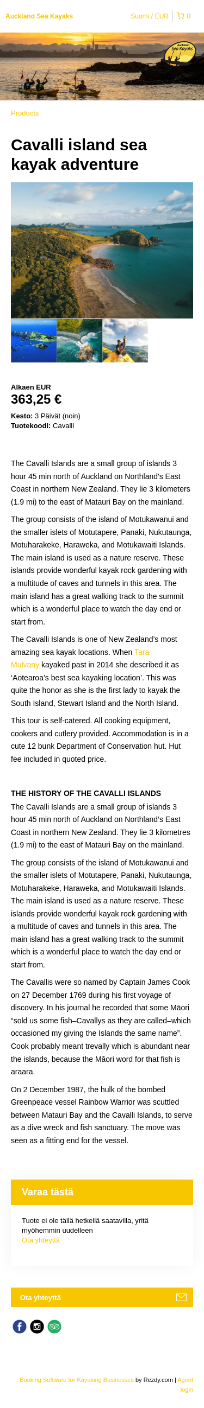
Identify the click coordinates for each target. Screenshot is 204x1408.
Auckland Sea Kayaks (39, 16)
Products (25, 113)
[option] (34, 340)
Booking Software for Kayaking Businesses (77, 1380)
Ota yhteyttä (41, 1240)
